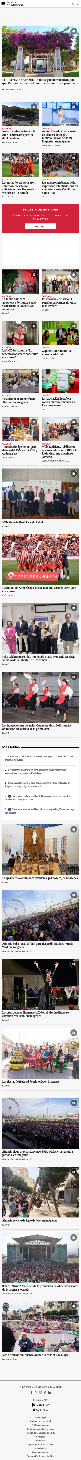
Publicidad (40, 1409)
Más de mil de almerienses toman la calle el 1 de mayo (35, 1323)
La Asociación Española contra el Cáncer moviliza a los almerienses (58, 370)
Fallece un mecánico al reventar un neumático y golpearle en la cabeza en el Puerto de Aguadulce (39, 727)
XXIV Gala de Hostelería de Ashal (22, 490)
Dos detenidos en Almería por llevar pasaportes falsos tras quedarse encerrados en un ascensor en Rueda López (35, 740)
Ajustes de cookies (40, 1421)
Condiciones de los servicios (40, 1397)
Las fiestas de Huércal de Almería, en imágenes (30, 1049)
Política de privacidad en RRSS (40, 1401)
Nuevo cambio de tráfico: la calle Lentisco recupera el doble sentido (18, 135)
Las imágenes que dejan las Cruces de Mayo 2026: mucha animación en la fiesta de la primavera (36, 695)
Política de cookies (40, 1393)
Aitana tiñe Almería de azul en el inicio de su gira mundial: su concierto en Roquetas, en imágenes (58, 136)
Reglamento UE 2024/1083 (40, 1413)
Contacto (40, 1405)
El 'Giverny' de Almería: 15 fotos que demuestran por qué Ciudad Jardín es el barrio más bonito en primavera (40, 81)
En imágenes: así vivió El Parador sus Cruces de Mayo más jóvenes (59, 271)
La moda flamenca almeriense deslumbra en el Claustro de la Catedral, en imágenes (19, 272)
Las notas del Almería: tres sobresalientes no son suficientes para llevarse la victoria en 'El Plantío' (18, 187)
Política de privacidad (40, 1390)
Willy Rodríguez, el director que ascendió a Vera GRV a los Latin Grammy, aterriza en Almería (60, 420)
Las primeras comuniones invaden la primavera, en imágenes (40, 846)
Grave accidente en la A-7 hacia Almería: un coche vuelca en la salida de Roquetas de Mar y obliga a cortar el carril (37, 753)
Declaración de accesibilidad (40, 1424)
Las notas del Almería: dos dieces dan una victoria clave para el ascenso (39, 557)
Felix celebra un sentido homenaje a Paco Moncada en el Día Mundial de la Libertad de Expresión (38, 626)
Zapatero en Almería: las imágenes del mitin (57, 320)
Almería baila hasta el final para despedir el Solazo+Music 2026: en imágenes (37, 913)
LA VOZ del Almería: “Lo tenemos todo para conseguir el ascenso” (20, 322)
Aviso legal (40, 1386)
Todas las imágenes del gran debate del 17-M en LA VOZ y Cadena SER (19, 419)
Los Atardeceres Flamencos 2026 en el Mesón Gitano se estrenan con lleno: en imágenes (35, 982)
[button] (3, 4)
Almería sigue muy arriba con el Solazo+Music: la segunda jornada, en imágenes (37, 1121)
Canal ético (40, 1417)
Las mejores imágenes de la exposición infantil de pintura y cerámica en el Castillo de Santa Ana (60, 187)
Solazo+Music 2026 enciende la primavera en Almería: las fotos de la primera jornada (40, 1256)
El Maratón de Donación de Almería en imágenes (18, 368)
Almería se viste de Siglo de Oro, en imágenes (29, 1189)
